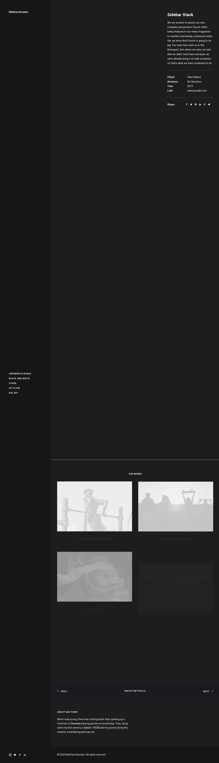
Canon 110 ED (91, 727)
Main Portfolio (135, 690)
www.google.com (197, 90)
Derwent (75, 723)
